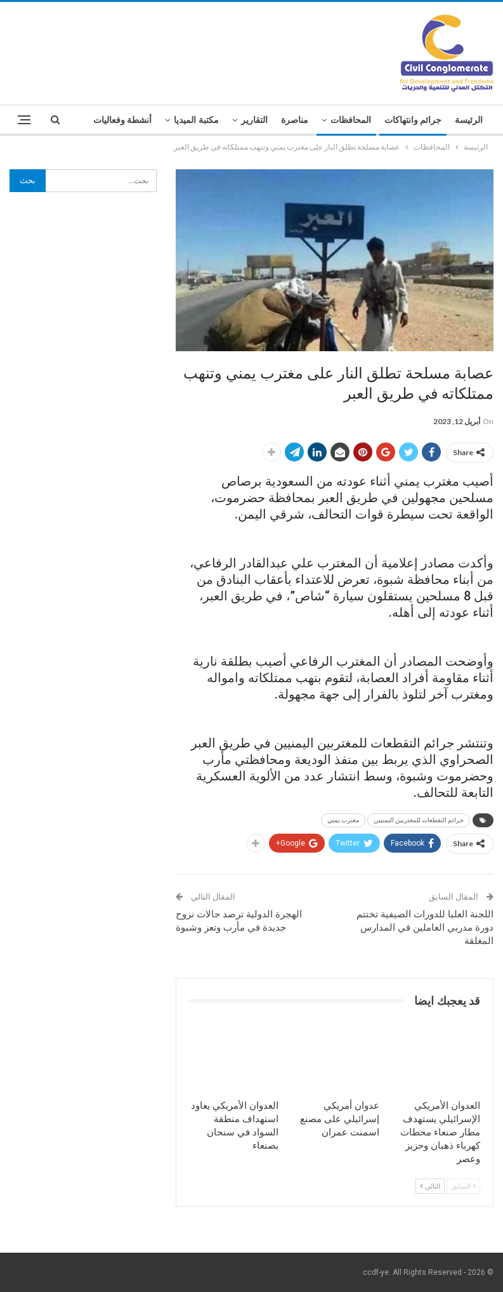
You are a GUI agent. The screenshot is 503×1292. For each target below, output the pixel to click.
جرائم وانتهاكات (413, 120)
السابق (463, 1186)
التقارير (254, 120)
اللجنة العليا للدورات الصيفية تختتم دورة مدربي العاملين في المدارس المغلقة (424, 927)
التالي (430, 1186)
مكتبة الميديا (196, 120)
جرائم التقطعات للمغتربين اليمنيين (419, 820)
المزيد (140, 120)
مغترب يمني (343, 820)
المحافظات (350, 120)
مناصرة (294, 120)
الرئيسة (469, 120)
